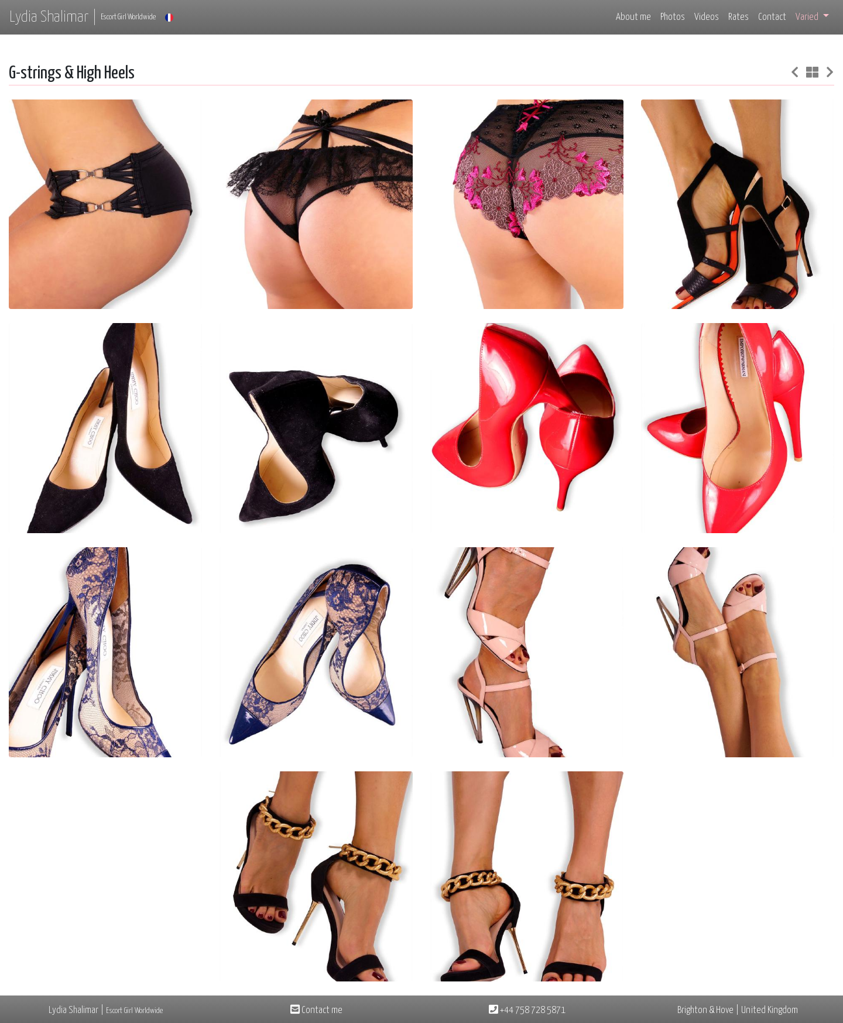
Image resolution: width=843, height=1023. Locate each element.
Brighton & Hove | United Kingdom (737, 1010)
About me (633, 17)
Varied (808, 17)
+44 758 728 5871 (527, 1010)
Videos (706, 17)
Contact (772, 17)
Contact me (316, 1010)
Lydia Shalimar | (82, 17)
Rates (738, 17)
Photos (672, 17)
